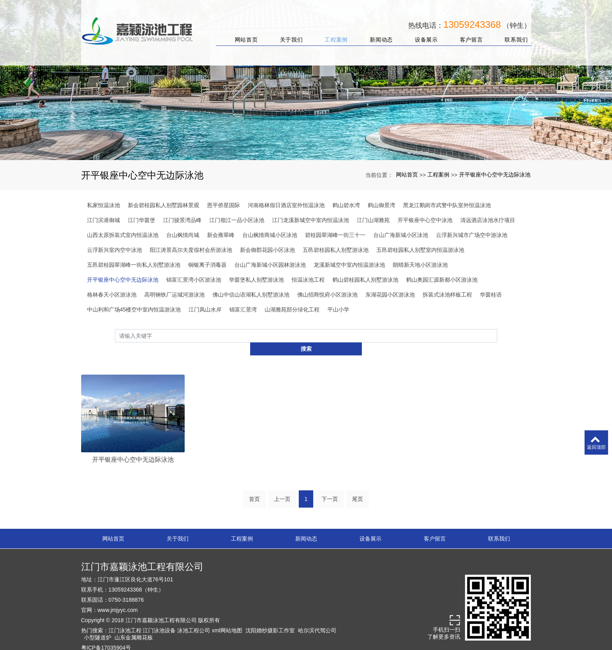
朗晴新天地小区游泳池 (420, 265)
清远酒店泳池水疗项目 (487, 220)
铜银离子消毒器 (207, 265)
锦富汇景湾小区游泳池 (193, 280)
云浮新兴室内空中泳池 (114, 250)
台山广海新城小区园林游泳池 (270, 265)
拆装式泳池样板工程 (447, 294)
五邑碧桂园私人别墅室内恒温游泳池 (420, 250)
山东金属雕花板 (133, 625)
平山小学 (338, 309)
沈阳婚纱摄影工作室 (270, 618)
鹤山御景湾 (381, 205)
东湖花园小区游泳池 (390, 294)
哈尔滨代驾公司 (317, 618)
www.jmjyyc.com (118, 597)
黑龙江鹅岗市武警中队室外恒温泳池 (447, 205)
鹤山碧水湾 (346, 205)
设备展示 (422, 30)
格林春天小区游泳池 (111, 294)
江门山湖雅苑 (373, 220)
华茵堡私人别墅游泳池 (256, 280)
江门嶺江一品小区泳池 (236, 220)
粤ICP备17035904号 (106, 635)
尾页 (357, 486)
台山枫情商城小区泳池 (269, 235)
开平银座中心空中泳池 (425, 220)
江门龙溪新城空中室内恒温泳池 (310, 220)
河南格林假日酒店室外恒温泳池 (286, 205)
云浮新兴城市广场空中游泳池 (471, 235)
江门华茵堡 (141, 220)
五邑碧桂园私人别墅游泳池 (336, 250)
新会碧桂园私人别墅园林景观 (163, 205)
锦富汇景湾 (243, 309)
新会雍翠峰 (220, 235)
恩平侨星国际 (223, 205)
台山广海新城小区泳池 (400, 235)
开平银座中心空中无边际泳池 (494, 174)
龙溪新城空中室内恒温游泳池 (349, 265)
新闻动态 (377, 30)
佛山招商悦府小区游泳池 (327, 294)
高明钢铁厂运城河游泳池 (174, 294)
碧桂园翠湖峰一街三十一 (335, 235)
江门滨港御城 (103, 220)
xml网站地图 (227, 618)
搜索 (497, 335)
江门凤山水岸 (205, 309)
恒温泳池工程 (308, 280)
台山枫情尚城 (182, 235)
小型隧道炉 (97, 625)
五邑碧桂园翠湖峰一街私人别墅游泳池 (133, 265)
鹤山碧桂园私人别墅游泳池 (365, 280)
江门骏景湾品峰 (182, 220)
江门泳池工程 (125, 618)
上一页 (282, 486)
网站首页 (242, 30)
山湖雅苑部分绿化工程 (292, 309)
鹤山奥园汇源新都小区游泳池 (442, 280)
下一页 (329, 486)
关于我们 (287, 30)
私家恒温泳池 (103, 205)
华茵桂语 (491, 294)
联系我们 (512, 30)
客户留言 (467, 30)
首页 (254, 486)
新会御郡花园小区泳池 (267, 250)
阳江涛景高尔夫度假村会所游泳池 (191, 250)
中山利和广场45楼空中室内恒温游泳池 (134, 309)
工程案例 (332, 30)
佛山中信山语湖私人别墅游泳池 (250, 294)
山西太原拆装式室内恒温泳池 (122, 235)
